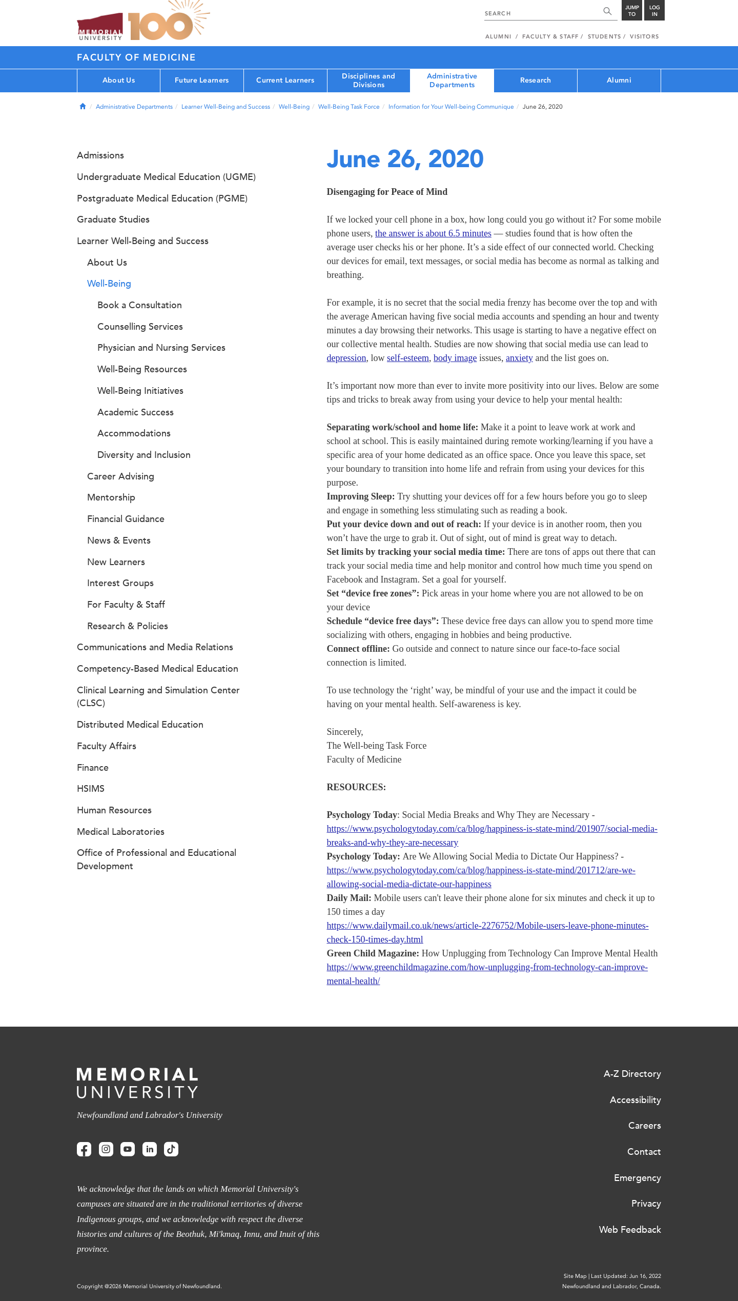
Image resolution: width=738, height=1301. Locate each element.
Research (535, 80)
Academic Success (135, 412)
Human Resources (114, 810)
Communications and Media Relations (155, 647)
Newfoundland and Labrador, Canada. (611, 1286)
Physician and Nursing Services (161, 347)
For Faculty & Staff (126, 604)
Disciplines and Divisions (368, 80)
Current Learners (285, 80)
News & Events (119, 540)
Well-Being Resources (142, 369)
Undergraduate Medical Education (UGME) (166, 177)
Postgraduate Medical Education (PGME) (162, 198)
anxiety (519, 358)
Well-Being (294, 106)
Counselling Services (140, 326)
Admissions (100, 155)
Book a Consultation (139, 305)
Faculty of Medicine (136, 57)
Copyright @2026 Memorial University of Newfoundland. (149, 1286)
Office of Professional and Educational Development (156, 859)
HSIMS (91, 788)
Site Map (575, 1276)
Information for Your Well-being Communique (451, 106)
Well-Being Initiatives (140, 390)
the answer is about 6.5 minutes (433, 233)
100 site (169, 20)
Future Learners (202, 80)
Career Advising (120, 476)
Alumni (619, 80)
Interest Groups (120, 583)
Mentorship (111, 497)
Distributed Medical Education (140, 724)
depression (346, 358)
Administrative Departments (452, 80)
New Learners (116, 562)
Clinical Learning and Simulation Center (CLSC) (158, 697)
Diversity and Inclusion (144, 455)
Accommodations (134, 433)
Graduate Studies (113, 219)
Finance (93, 767)
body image (455, 358)
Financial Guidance (126, 519)
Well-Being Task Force (349, 106)
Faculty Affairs (106, 746)
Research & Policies (127, 626)
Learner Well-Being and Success (225, 106)
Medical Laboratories (121, 831)
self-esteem (408, 358)
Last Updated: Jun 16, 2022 (626, 1276)
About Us (118, 80)
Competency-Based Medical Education (157, 668)
